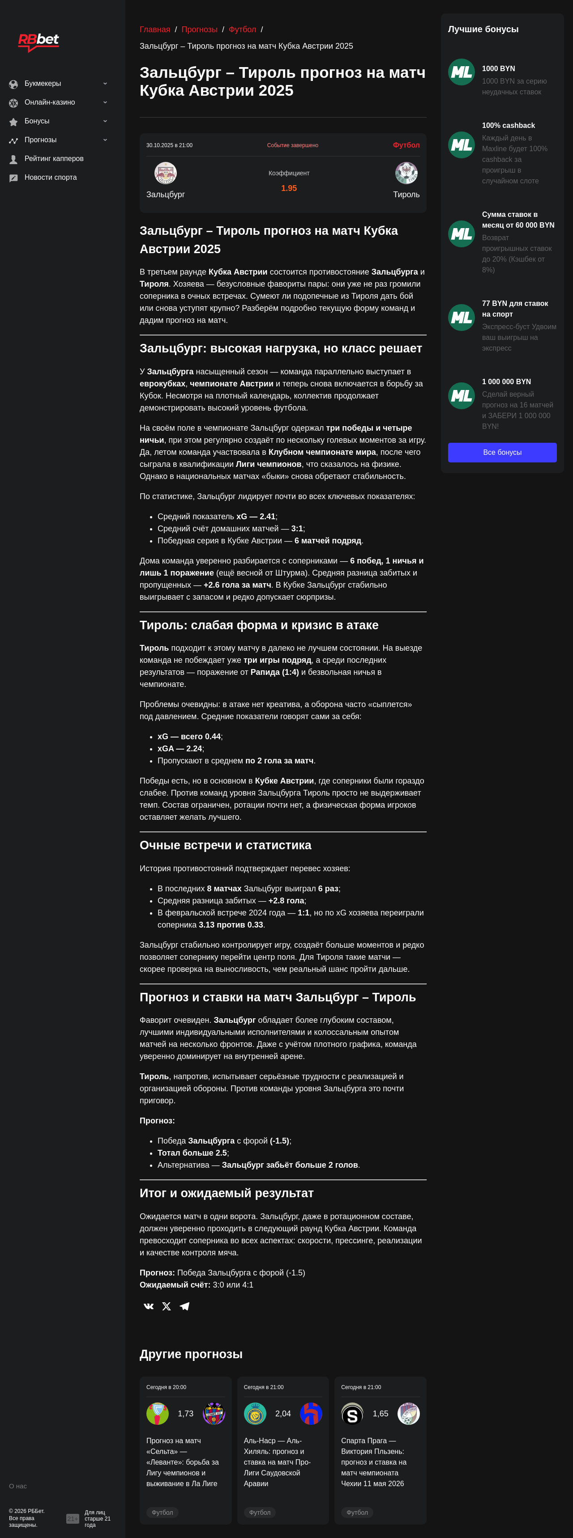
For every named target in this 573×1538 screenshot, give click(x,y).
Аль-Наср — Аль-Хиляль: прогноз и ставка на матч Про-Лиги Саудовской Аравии (277, 1462)
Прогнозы (41, 140)
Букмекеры (43, 83)
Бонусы (37, 121)
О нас (18, 1486)
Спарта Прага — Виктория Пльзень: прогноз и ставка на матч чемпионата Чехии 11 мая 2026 (373, 1462)
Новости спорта (51, 177)
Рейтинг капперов (54, 158)
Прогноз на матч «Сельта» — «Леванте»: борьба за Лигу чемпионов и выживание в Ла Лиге (182, 1462)
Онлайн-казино (50, 102)
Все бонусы (502, 452)
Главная (155, 29)
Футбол (242, 29)
